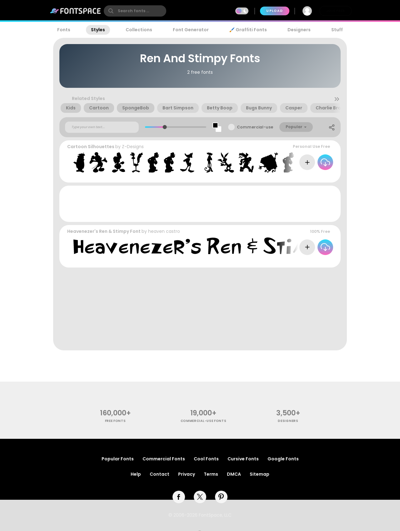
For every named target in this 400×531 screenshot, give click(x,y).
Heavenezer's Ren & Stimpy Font (104, 231)
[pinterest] (221, 497)
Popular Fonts (118, 459)
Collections (139, 30)
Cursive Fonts (243, 459)
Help (136, 474)
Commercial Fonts (163, 459)
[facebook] (178, 497)
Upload (274, 10)
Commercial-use (255, 127)
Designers (299, 30)
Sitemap (259, 474)
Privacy (186, 474)
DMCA (234, 474)
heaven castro (164, 231)
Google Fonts (283, 459)
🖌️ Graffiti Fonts (248, 30)
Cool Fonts (206, 459)
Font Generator (191, 30)
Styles (98, 30)
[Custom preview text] (102, 127)
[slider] (165, 127)
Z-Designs (133, 146)
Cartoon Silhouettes (90, 146)
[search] (135, 11)
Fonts (63, 30)
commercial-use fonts (204, 420)
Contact (159, 474)
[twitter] (200, 497)
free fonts (115, 420)
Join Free (335, 10)
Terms (211, 474)
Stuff (337, 30)
